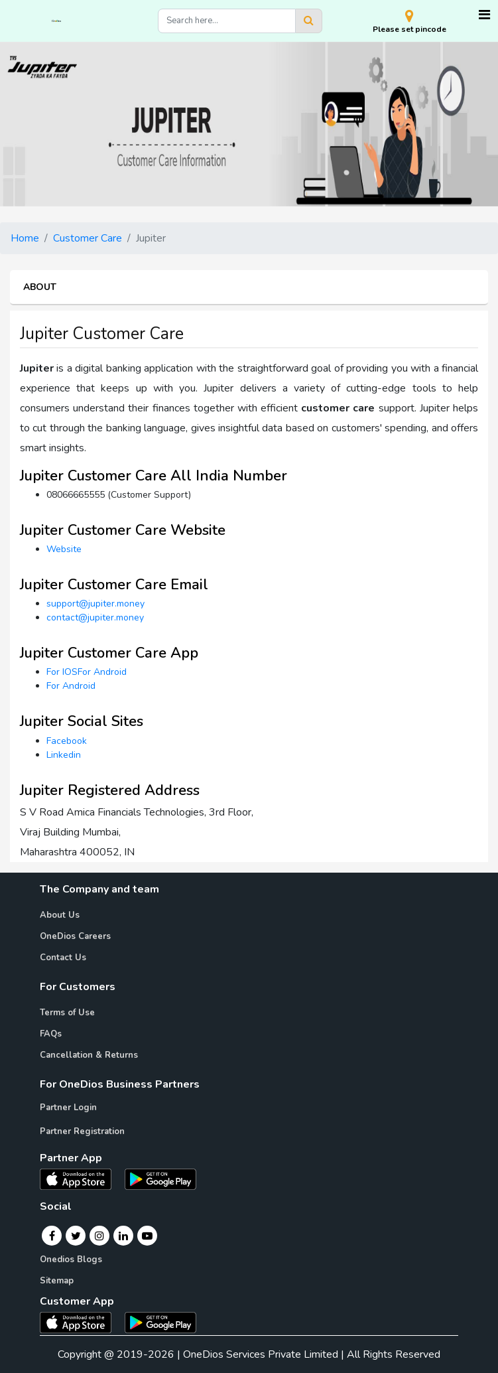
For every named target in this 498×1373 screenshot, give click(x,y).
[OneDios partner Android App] (160, 1178)
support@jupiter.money (95, 603)
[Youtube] (147, 1235)
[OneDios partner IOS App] (81, 1178)
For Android (70, 686)
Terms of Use (67, 1013)
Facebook (66, 741)
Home (25, 238)
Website (64, 549)
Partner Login (68, 1108)
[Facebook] (52, 1235)
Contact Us (63, 958)
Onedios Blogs (71, 1259)
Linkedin (63, 755)
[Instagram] (99, 1235)
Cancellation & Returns (89, 1055)
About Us (60, 915)
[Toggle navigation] (484, 15)
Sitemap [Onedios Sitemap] (57, 1281)
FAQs (51, 1034)
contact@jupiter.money (95, 617)
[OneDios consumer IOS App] (81, 1322)
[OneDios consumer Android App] (160, 1322)
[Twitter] (76, 1235)
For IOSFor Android (86, 672)
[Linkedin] (123, 1235)
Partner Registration (82, 1131)
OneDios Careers (75, 936)
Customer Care (87, 238)
